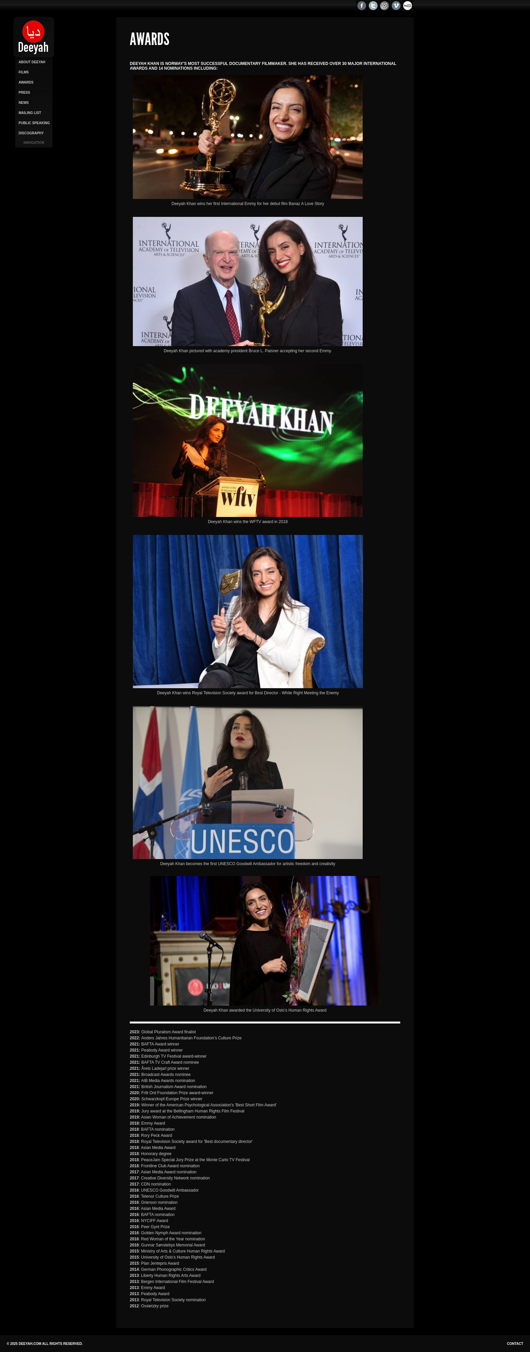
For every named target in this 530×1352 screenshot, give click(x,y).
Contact (515, 1344)
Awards (26, 82)
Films (24, 72)
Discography (31, 133)
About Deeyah (32, 62)
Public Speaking (34, 123)
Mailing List (30, 113)
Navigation (33, 142)
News (24, 103)
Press (24, 92)
